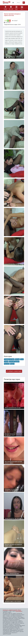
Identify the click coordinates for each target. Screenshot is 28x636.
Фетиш (17, 359)
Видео (16, 8)
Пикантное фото (7, 2)
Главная (5, 8)
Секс (21, 359)
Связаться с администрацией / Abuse (12, 610)
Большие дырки (14, 361)
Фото (22, 8)
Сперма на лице (9, 359)
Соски (6, 361)
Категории (11, 8)
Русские (6, 364)
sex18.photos (19, 611)
